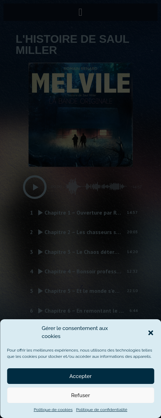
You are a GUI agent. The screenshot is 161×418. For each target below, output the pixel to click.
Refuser (80, 395)
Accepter (81, 376)
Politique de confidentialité (101, 409)
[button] (150, 332)
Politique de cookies (53, 409)
